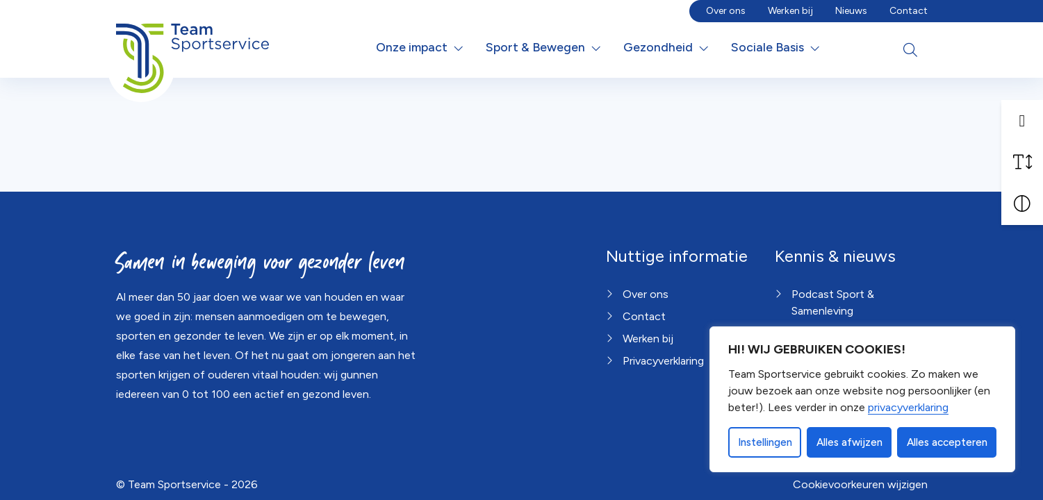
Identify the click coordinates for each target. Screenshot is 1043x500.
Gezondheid (658, 47)
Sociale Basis (767, 47)
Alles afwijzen (849, 442)
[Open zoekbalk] (910, 50)
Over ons (726, 11)
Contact (908, 11)
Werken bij (790, 11)
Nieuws (851, 11)
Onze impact (411, 47)
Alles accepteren (947, 442)
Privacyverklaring (663, 360)
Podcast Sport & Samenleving (832, 302)
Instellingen (765, 442)
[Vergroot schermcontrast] (1022, 204)
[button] (1022, 121)
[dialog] (862, 399)
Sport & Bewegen (535, 47)
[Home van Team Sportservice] (193, 47)
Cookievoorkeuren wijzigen (860, 484)
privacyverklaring (908, 407)
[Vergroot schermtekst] (1022, 162)
